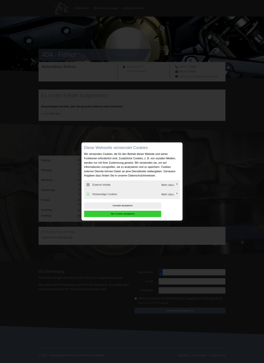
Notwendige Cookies (102, 198)
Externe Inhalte (99, 188)
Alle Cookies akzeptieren (158, 209)
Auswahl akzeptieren (105, 209)
